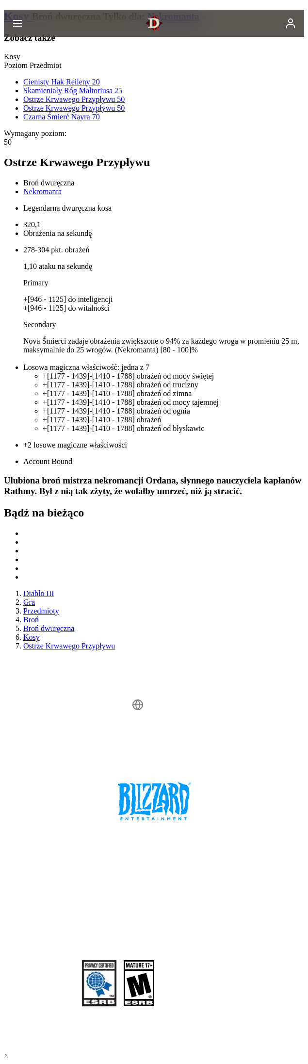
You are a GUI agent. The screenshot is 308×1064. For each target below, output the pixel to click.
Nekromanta (42, 191)
